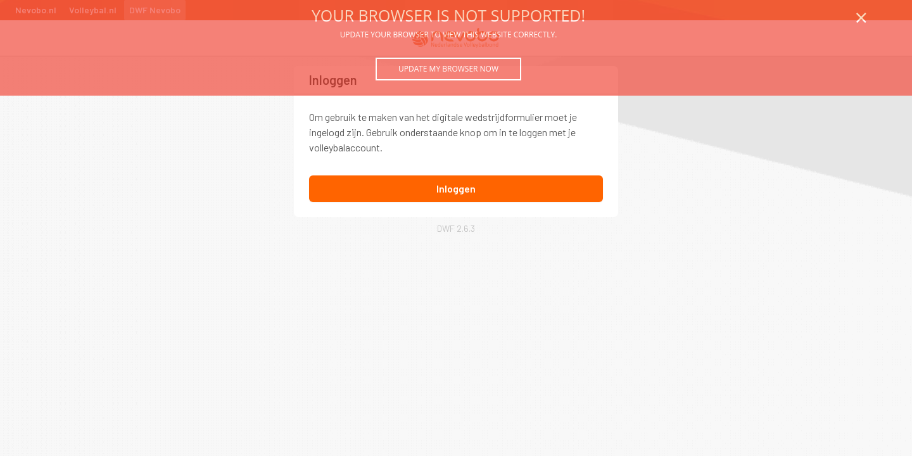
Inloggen (456, 188)
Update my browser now (448, 68)
